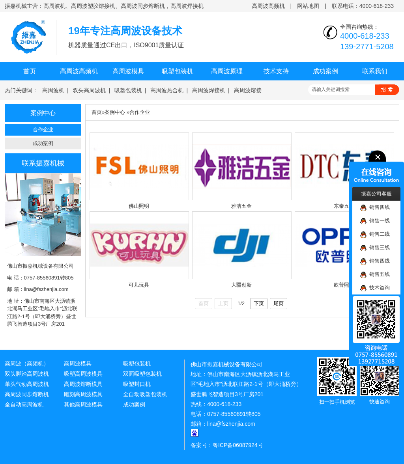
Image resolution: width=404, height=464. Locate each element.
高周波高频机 (268, 6)
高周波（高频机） (27, 363)
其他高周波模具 (83, 404)
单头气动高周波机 (27, 384)
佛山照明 (139, 206)
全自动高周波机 (24, 404)
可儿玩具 (139, 285)
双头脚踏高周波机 (27, 374)
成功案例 (325, 71)
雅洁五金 (241, 206)
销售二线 (375, 234)
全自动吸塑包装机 (145, 394)
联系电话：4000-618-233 (363, 6)
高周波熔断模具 (83, 384)
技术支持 (276, 71)
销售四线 (375, 207)
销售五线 (375, 274)
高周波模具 (128, 71)
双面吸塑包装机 (142, 374)
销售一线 (375, 221)
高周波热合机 (166, 90)
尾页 (278, 303)
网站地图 (308, 6)
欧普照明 (344, 285)
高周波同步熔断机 (27, 394)
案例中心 (115, 112)
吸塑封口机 (137, 384)
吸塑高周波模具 (83, 374)
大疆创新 (241, 285)
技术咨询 (375, 288)
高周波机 (53, 90)
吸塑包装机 (177, 71)
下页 (259, 303)
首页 (29, 71)
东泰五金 (344, 206)
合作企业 (43, 129)
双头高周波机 (89, 90)
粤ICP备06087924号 (238, 445)
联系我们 (374, 71)
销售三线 (375, 247)
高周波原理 (227, 71)
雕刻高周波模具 (83, 394)
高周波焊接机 (208, 90)
